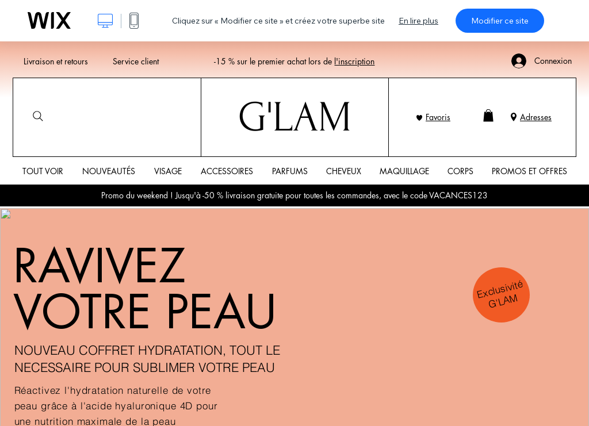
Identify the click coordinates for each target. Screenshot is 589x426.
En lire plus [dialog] (418, 21)
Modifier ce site (500, 21)
